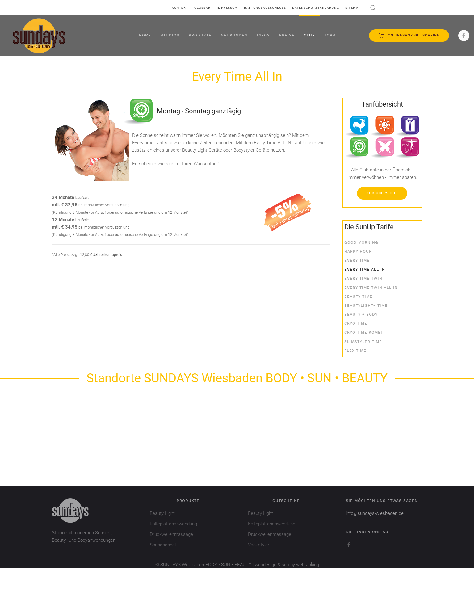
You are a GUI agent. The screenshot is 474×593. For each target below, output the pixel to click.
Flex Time (355, 350)
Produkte (200, 35)
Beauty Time (358, 296)
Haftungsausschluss (265, 7)
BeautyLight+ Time (366, 305)
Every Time (357, 260)
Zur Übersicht (382, 193)
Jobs (329, 35)
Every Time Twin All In (371, 287)
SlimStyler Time (363, 341)
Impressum (227, 7)
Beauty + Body (361, 314)
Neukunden (234, 35)
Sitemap (353, 7)
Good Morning (361, 242)
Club (309, 35)
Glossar (202, 7)
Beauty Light (162, 513)
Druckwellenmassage (171, 534)
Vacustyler (258, 545)
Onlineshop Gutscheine (409, 35)
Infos (263, 35)
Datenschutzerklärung (315, 7)
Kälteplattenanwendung (173, 524)
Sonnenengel (163, 545)
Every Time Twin (363, 278)
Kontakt (180, 7)
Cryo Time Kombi (363, 332)
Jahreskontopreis (107, 255)
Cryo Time (355, 323)
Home (145, 35)
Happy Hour (358, 251)
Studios (170, 35)
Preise (287, 35)
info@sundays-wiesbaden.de (375, 513)
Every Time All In (364, 269)
